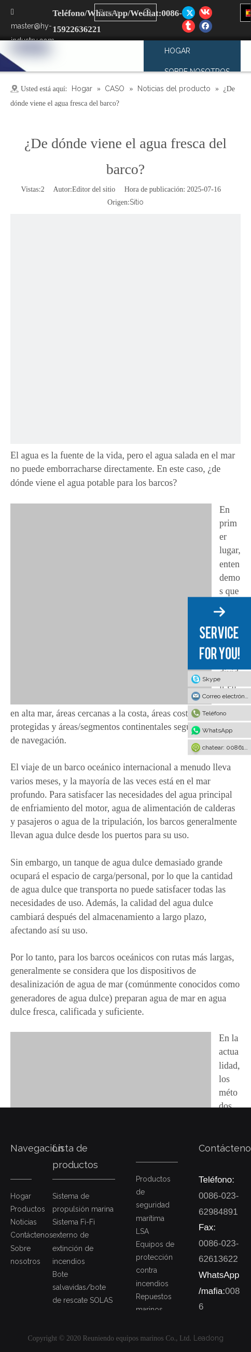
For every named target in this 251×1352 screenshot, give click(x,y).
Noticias (23, 1222)
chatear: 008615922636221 (226, 747)
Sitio (137, 202)
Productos (27, 1209)
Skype (211, 679)
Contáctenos (31, 1235)
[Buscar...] (117, 12)
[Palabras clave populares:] (148, 12)
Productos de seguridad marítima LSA (153, 1205)
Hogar (20, 1196)
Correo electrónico (226, 696)
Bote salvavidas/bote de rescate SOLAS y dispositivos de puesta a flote (82, 1300)
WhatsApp (217, 730)
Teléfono (214, 713)
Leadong (208, 1338)
